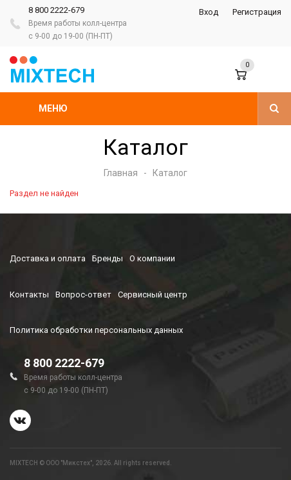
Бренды (107, 258)
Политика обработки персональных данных (96, 330)
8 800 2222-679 (56, 10)
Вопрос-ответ (83, 294)
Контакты (29, 294)
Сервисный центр (152, 294)
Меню (53, 108)
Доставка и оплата (48, 258)
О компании (152, 258)
